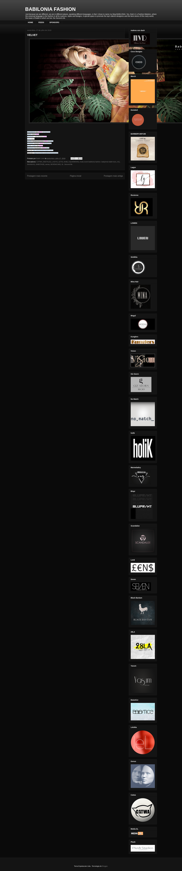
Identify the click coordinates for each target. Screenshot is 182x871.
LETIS (60, 162)
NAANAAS (31, 164)
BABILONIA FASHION (50, 9)
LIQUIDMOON (73, 162)
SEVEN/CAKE (55, 164)
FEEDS (41, 22)
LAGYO (29, 141)
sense (47, 164)
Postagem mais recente (37, 176)
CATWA (39, 162)
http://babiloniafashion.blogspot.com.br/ (43, 150)
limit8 (65, 162)
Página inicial (75, 176)
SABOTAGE (40, 164)
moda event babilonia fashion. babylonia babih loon (98, 162)
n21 (118, 162)
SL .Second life (67, 164)
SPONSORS (54, 22)
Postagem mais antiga (113, 176)
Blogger (105, 866)
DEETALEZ (47, 162)
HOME (30, 22)
